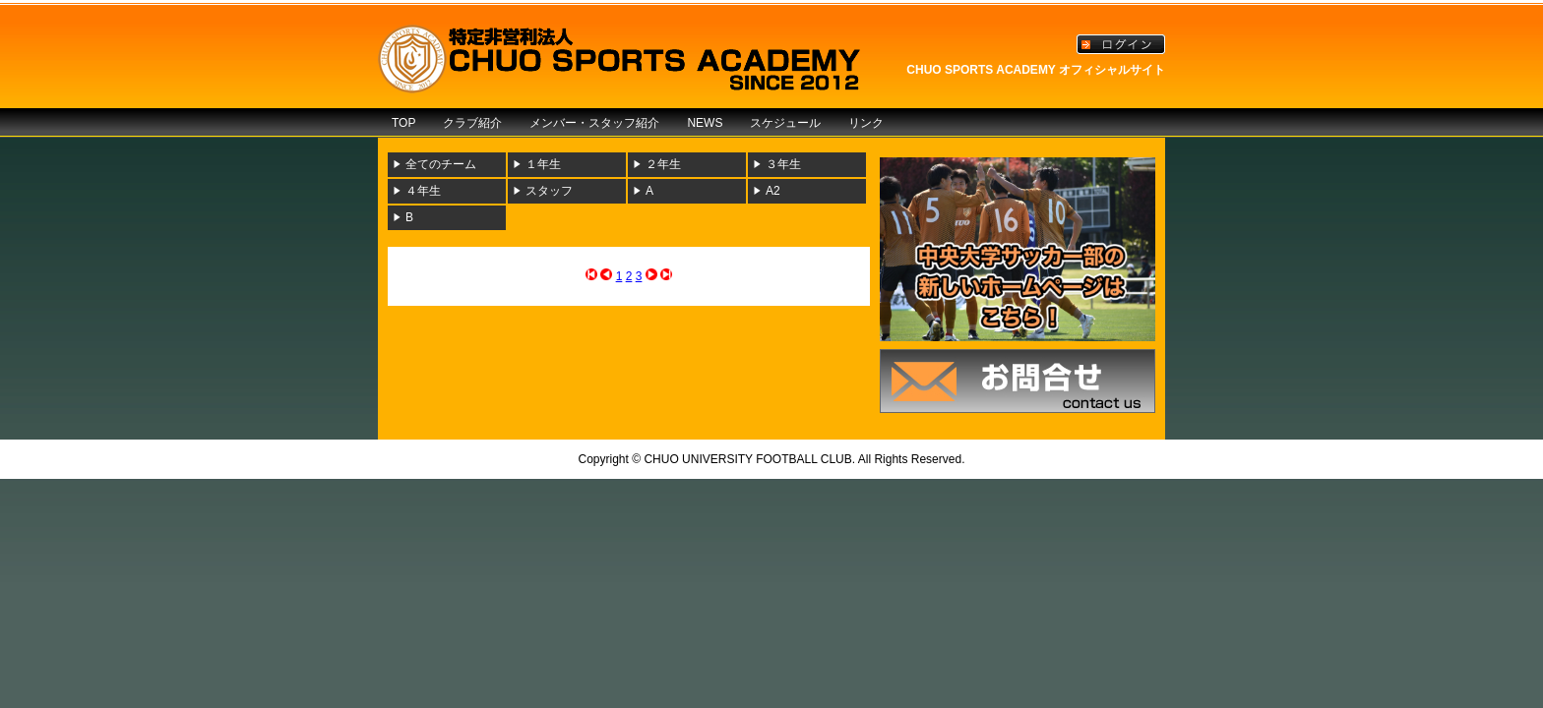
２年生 (663, 164)
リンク (866, 123)
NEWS (704, 123)
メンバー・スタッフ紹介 (594, 123)
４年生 (423, 191)
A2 (773, 191)
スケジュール (785, 123)
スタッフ (549, 191)
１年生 (543, 164)
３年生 (783, 164)
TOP (403, 123)
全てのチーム (440, 164)
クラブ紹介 (472, 123)
